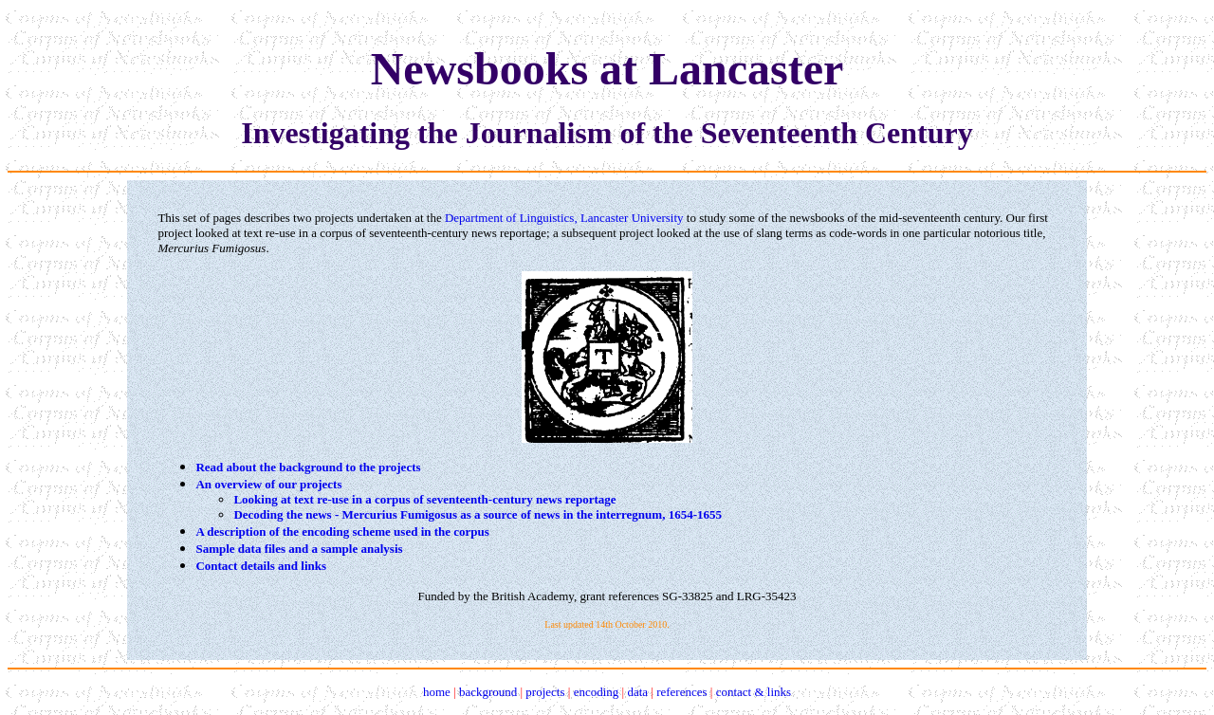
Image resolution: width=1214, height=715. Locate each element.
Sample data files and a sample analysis (298, 548)
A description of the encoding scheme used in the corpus (341, 531)
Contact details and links (260, 566)
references (681, 692)
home (437, 692)
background (488, 692)
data (637, 692)
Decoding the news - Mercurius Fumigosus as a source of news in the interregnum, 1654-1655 (477, 514)
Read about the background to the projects (307, 467)
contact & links (753, 692)
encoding (596, 692)
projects (544, 692)
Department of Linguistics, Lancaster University (564, 218)
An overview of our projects (268, 484)
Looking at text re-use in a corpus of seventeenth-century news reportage (424, 499)
